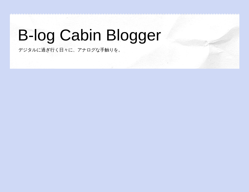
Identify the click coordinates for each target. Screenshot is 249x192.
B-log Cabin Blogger (89, 35)
